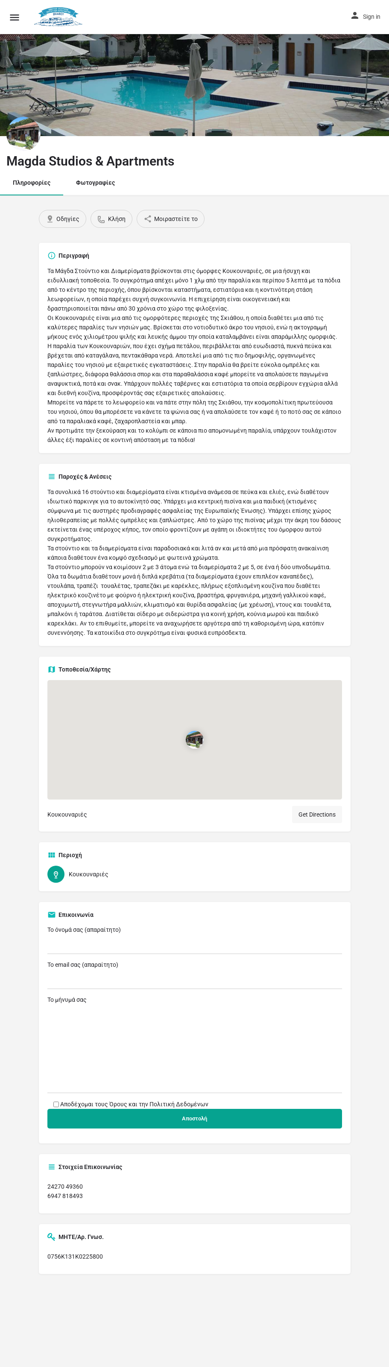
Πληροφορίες (31, 182)
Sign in (371, 16)
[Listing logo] (23, 134)
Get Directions (317, 814)
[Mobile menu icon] (14, 17)
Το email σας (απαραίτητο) (194, 975)
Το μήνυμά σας (194, 1044)
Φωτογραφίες (95, 182)
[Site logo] (59, 17)
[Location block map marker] (195, 740)
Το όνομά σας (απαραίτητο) (194, 940)
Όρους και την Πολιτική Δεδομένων (158, 1104)
